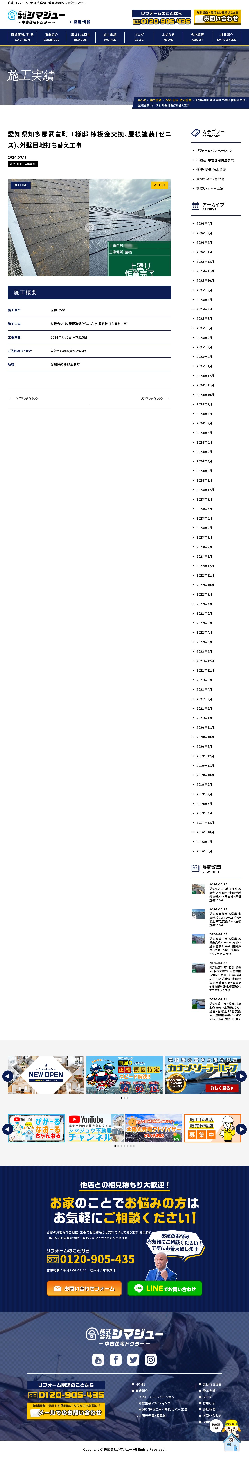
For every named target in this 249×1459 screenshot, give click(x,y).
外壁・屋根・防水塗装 (211, 169)
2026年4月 (204, 223)
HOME (140, 1385)
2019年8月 (204, 794)
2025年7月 (204, 309)
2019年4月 (204, 814)
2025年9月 (204, 290)
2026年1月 (204, 252)
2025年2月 (204, 356)
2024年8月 (204, 414)
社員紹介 (226, 37)
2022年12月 (205, 566)
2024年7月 (204, 423)
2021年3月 (204, 699)
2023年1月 (204, 556)
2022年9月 (204, 594)
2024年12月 (205, 375)
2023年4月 (204, 528)
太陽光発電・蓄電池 (210, 179)
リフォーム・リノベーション (214, 150)
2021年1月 (204, 718)
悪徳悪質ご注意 (22, 37)
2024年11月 (205, 385)
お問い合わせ (212, 1416)
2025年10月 (205, 280)
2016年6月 (204, 852)
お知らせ (168, 37)
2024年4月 (204, 452)
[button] (8, 1077)
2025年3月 (204, 347)
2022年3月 (204, 642)
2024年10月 (205, 394)
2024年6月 (204, 433)
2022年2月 (204, 652)
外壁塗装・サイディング (154, 1404)
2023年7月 (204, 509)
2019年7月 (204, 804)
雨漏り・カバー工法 (209, 188)
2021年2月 (204, 709)
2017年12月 (205, 823)
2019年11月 (205, 766)
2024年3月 (204, 461)
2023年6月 (204, 518)
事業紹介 (51, 37)
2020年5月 (204, 747)
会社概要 (197, 37)
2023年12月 (205, 490)
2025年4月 (204, 337)
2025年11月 (205, 271)
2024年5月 (204, 442)
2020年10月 (205, 737)
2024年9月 (204, 404)
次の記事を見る (152, 398)
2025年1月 (204, 366)
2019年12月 (205, 756)
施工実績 (109, 37)
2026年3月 (204, 233)
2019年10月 (205, 775)
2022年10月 (205, 585)
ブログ (139, 37)
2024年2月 (204, 471)
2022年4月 (204, 632)
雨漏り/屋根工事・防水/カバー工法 (163, 1410)
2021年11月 (205, 671)
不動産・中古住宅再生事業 (215, 160)
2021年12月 (205, 661)
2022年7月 (204, 604)
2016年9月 (204, 842)
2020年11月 (205, 728)
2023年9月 (204, 499)
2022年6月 (204, 614)
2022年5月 (204, 623)
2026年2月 (204, 242)
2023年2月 (204, 547)
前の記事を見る (27, 398)
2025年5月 (204, 328)
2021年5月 (204, 680)
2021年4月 (204, 690)
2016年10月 (205, 832)
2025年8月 (204, 299)
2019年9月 (204, 785)
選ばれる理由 (80, 37)
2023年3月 (204, 537)
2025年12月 (205, 261)
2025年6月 (204, 318)
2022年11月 (205, 575)
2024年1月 (204, 480)
